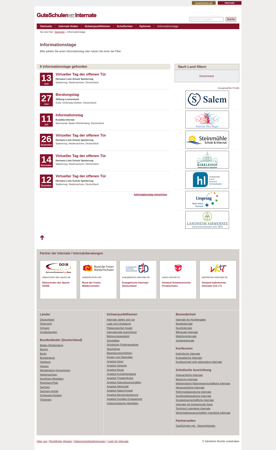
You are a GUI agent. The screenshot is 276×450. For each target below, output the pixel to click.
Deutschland (206, 76)
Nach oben (42, 237)
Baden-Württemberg (51, 345)
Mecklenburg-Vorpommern (55, 370)
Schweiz (45, 328)
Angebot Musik (115, 369)
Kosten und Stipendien (120, 357)
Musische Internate (187, 379)
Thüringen (46, 399)
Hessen (44, 366)
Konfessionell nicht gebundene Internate (199, 361)
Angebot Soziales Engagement (124, 399)
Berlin (43, 353)
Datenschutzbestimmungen (89, 441)
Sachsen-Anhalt (49, 391)
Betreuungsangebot (118, 336)
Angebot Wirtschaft (118, 386)
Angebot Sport (115, 361)
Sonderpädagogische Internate (193, 396)
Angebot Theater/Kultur (120, 378)
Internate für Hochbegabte (191, 319)
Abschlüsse (113, 349)
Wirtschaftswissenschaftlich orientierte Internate (203, 412)
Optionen (145, 26)
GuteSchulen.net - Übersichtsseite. (196, 425)
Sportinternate (184, 328)
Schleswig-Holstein (51, 395)
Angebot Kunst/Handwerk (121, 374)
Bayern (44, 349)
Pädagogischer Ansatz (119, 328)
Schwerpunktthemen (97, 26)
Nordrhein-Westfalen (52, 378)
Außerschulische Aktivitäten (122, 403)
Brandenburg (47, 357)
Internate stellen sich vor (121, 319)
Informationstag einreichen (150, 194)
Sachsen (45, 387)
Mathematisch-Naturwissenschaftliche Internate (203, 383)
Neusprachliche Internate (190, 387)
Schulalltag (113, 340)
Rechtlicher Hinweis (60, 441)
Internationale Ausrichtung (122, 332)
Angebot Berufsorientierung (122, 395)
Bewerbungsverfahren (119, 353)
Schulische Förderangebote (122, 344)
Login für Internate (118, 441)
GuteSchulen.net (203, 3)
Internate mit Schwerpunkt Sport (194, 404)
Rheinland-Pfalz (49, 382)
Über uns (42, 441)
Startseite (46, 26)
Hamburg (45, 361)
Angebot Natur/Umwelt (120, 390)
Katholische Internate (188, 353)
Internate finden (68, 26)
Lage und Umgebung (119, 323)
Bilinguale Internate (187, 332)
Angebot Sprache (117, 365)
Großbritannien (48, 332)
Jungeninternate (185, 340)
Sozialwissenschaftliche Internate (195, 400)
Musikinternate (184, 323)
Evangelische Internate (189, 357)
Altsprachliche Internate (189, 375)
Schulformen (125, 26)
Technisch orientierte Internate (193, 408)
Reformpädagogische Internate (193, 391)
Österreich (46, 323)
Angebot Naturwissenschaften (124, 382)
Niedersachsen (48, 374)
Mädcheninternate (186, 336)
